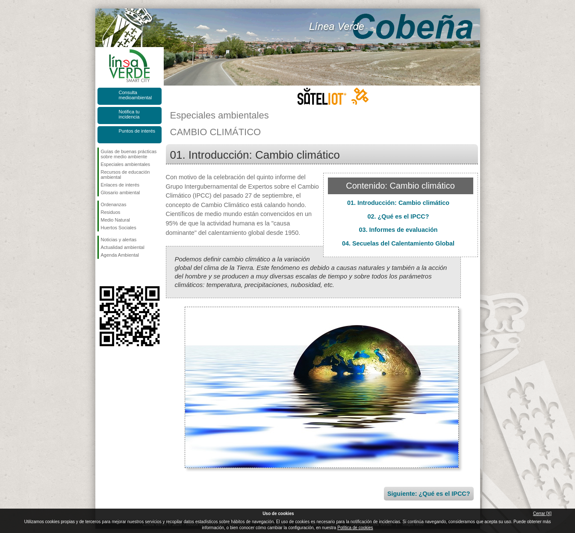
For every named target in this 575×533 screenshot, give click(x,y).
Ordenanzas (114, 204)
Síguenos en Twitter (117, 272)
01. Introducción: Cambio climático (398, 202)
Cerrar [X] (542, 513)
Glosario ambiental (120, 192)
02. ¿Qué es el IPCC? (398, 216)
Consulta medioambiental (135, 95)
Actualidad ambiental (122, 247)
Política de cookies (355, 527)
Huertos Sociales (118, 227)
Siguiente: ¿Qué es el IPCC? (428, 493)
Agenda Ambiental (120, 255)
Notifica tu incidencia (129, 114)
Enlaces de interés (120, 184)
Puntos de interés (137, 130)
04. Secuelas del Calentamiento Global (398, 243)
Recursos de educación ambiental (125, 174)
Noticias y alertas (119, 239)
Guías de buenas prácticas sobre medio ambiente (129, 154)
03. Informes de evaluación (398, 229)
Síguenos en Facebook (102, 272)
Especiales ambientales (125, 164)
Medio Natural (115, 219)
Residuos (111, 212)
